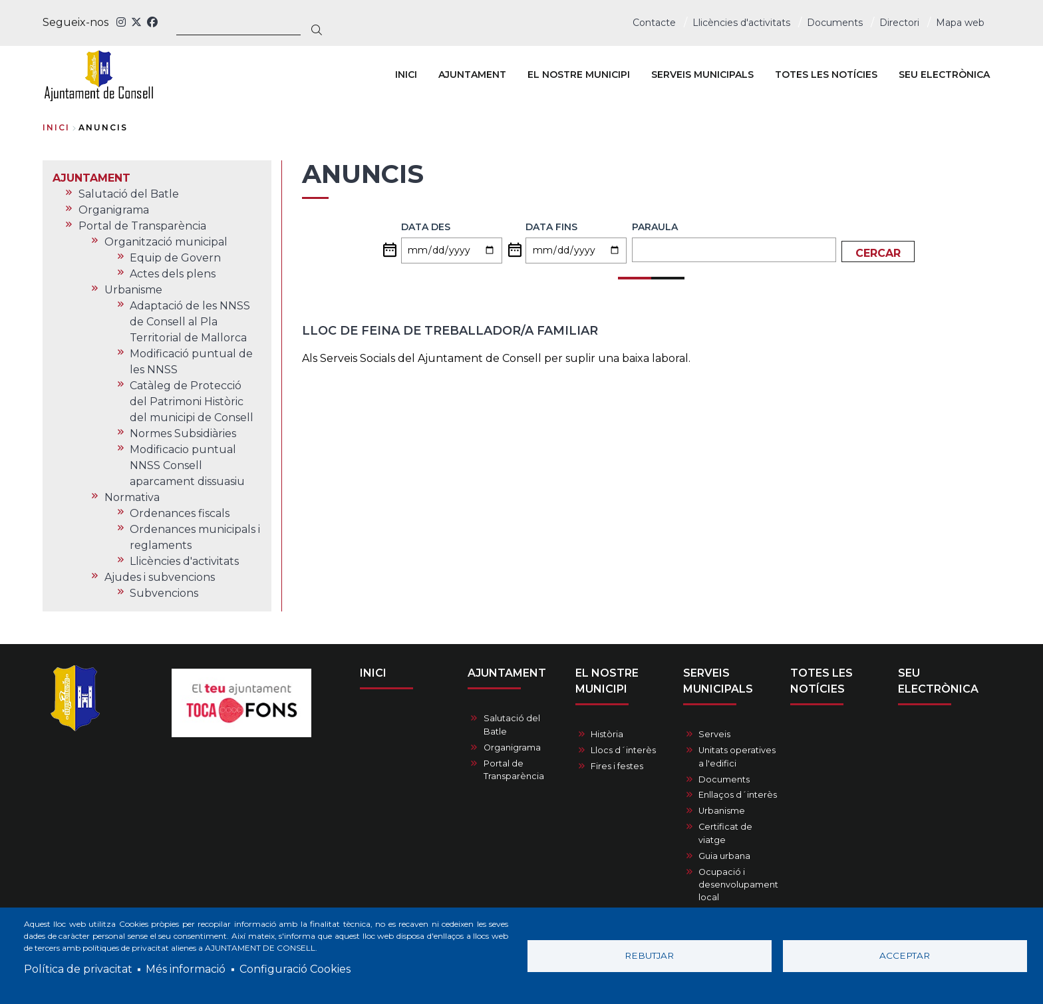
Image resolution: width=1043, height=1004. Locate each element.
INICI (373, 673)
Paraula (655, 227)
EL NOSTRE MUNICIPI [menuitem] (578, 75)
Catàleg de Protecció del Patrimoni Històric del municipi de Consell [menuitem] (191, 401)
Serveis (714, 734)
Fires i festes (617, 766)
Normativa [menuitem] (132, 497)
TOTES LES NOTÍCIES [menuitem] (826, 75)
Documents (835, 23)
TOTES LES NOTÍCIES (821, 681)
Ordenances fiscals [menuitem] (179, 513)
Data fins (551, 227)
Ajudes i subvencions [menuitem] (159, 577)
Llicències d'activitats (741, 23)
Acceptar (904, 955)
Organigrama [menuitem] (113, 210)
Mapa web (960, 23)
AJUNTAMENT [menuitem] (472, 75)
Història (607, 734)
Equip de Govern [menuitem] (175, 257)
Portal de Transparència (514, 769)
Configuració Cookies (295, 969)
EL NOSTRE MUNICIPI (607, 681)
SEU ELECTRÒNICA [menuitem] (944, 75)
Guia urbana (724, 856)
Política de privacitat (78, 969)
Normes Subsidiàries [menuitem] (183, 433)
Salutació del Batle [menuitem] (128, 194)
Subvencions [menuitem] (164, 593)
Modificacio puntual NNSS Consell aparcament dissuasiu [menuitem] (187, 465)
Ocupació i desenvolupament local (738, 884)
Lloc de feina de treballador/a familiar (450, 330)
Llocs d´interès (623, 750)
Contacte (654, 23)
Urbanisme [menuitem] (133, 289)
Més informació (185, 969)
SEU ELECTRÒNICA (938, 681)
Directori (899, 23)
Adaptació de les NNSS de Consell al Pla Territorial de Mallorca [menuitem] (190, 321)
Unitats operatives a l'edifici (737, 756)
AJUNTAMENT (507, 673)
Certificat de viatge (725, 833)
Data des (425, 227)
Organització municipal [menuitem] (165, 242)
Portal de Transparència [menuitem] (142, 226)
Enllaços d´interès (737, 795)
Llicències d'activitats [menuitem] (184, 561)
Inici (56, 127)
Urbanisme (721, 811)
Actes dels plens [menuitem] (173, 273)
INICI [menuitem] (406, 75)
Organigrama (512, 748)
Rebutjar (649, 955)
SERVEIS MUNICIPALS (718, 681)
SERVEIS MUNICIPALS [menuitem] (702, 75)
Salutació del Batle (512, 724)
